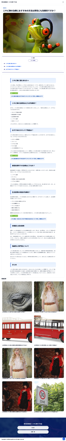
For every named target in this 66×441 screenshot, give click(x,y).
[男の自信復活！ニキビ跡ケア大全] (9, 2)
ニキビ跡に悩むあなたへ (11, 65)
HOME (33, 427)
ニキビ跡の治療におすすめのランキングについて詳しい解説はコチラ (27, 97)
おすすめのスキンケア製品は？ (13, 71)
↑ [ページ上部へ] (63, 439)
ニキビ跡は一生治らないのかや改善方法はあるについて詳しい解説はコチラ (28, 220)
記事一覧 (33, 431)
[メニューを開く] (63, 2)
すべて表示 (33, 62)
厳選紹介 (5, 7)
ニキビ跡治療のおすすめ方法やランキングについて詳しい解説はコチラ (27, 159)
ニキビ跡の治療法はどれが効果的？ (13, 68)
